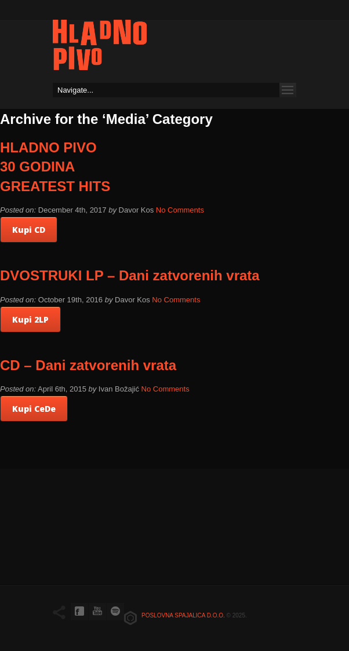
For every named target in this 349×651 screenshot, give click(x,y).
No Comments (180, 210)
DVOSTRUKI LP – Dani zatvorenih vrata (130, 275)
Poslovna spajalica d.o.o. (183, 615)
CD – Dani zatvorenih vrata (88, 365)
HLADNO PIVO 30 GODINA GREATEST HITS (55, 167)
